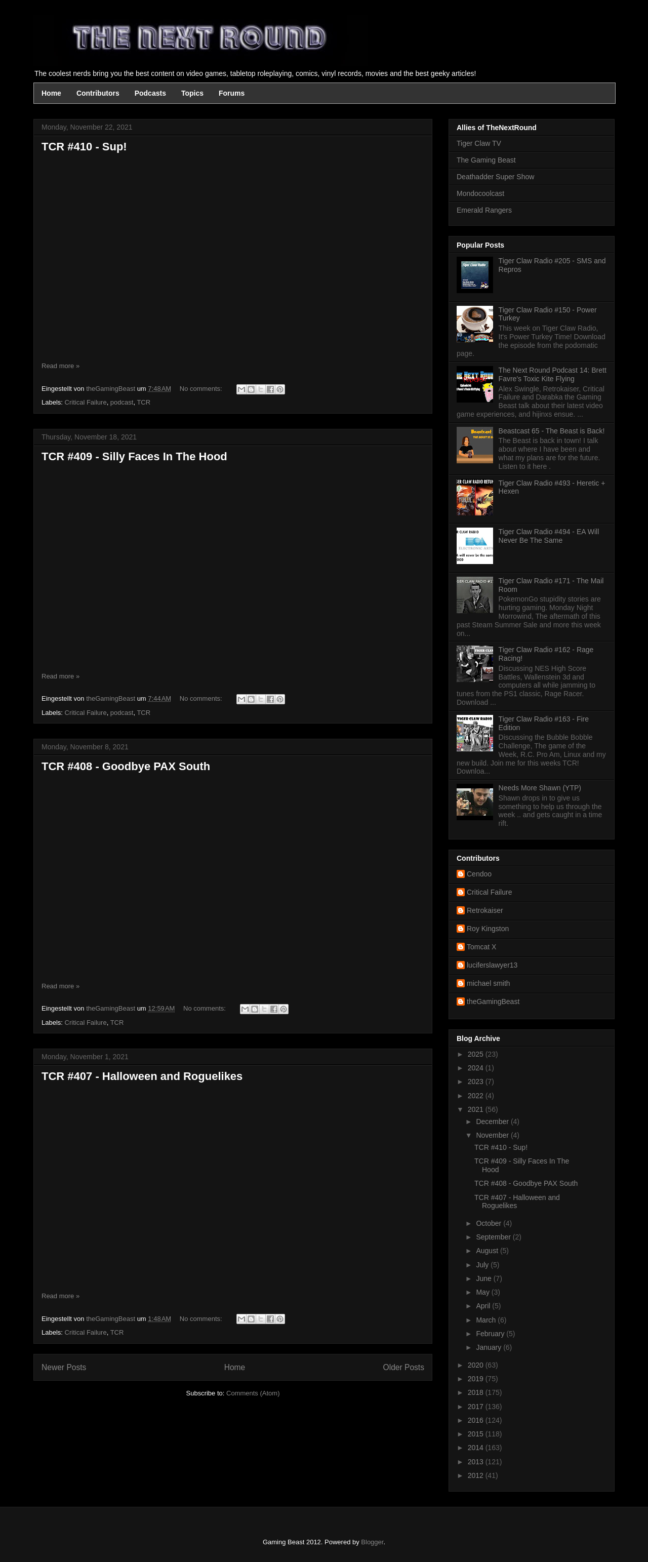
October (489, 1223)
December (493, 1121)
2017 (476, 1407)
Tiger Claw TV (479, 143)
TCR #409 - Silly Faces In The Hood (134, 456)
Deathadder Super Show (495, 177)
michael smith (488, 983)
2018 (476, 1392)
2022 (476, 1096)
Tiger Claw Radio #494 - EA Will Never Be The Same (549, 536)
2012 (476, 1475)
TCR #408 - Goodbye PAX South (126, 766)
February (491, 1334)
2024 (476, 1068)
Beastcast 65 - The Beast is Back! (552, 431)
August (488, 1251)
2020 (476, 1365)
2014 (476, 1448)
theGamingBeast (493, 1001)
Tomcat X (481, 947)
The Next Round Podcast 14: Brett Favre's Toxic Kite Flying (552, 374)
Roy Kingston (488, 929)
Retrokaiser (485, 910)
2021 (476, 1109)
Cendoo (479, 874)
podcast (122, 402)
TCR (143, 402)
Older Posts (403, 1367)
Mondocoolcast (480, 193)
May (483, 1292)
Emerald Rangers (484, 210)
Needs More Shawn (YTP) (540, 788)
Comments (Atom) (252, 1393)
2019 (476, 1379)
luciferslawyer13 (492, 965)
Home (51, 93)
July (483, 1265)
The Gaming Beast (486, 160)
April (484, 1306)
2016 (476, 1420)
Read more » (60, 366)
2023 (476, 1081)
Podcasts (150, 93)
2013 (476, 1462)
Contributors (97, 93)
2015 (476, 1434)
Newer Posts (64, 1367)
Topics (192, 93)
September (494, 1237)
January (489, 1347)
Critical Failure (86, 402)
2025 (476, 1054)
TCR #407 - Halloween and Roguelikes (142, 1076)
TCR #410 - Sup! (84, 146)
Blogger (372, 1542)
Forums (232, 93)
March (487, 1320)
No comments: (202, 388)
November (493, 1135)
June (484, 1278)
